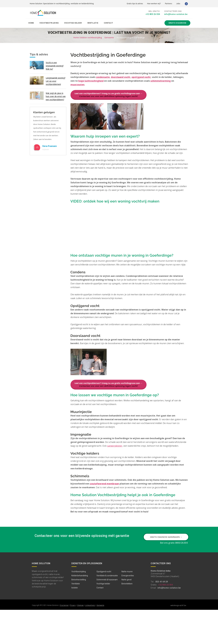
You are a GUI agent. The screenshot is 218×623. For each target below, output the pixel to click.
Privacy (73, 619)
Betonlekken (127, 597)
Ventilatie (92, 22)
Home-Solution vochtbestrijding (87, 37)
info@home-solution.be (176, 14)
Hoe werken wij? (154, 4)
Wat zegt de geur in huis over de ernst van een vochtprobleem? (56, 95)
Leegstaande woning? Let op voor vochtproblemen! (55, 80)
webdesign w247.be (178, 618)
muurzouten (77, 84)
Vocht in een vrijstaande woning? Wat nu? (55, 65)
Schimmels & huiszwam (107, 593)
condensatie (103, 76)
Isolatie (74, 601)
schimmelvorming (160, 80)
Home (31, 22)
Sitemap (80, 619)
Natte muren (127, 585)
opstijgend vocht (141, 76)
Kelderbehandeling (79, 589)
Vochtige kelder (73, 22)
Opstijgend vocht (103, 585)
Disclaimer (64, 619)
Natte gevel (127, 593)
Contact (108, 22)
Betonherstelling (78, 593)
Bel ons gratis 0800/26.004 (174, 555)
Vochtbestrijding (49, 22)
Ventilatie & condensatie (107, 589)
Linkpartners (90, 619)
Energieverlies (128, 589)
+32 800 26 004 (153, 14)
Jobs (178, 4)
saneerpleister (114, 453)
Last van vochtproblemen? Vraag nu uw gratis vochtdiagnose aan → (108, 94)
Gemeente (109, 37)
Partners (168, 4)
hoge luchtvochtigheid (91, 80)
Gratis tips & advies (135, 4)
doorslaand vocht (120, 76)
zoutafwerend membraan (104, 491)
